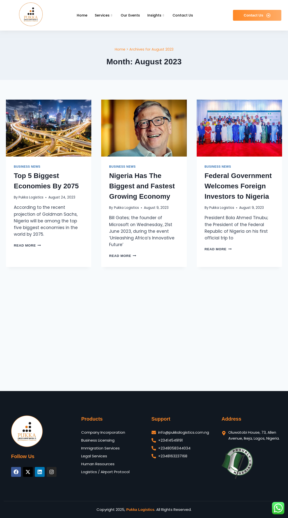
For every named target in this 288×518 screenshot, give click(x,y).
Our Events (130, 15)
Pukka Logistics (31, 197)
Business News (27, 166)
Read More (27, 245)
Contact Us (183, 15)
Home (82, 15)
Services (104, 15)
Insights (156, 15)
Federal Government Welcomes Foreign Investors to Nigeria (238, 186)
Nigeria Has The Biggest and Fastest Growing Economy (142, 186)
